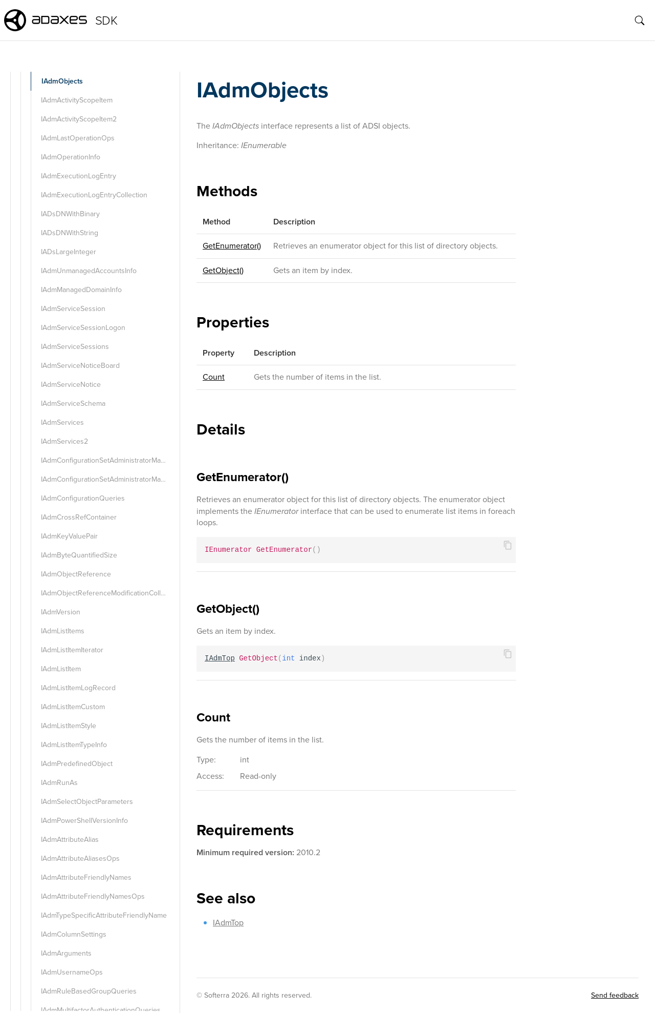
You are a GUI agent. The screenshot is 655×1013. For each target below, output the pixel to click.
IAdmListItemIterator (72, 650)
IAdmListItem (61, 669)
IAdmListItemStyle (68, 725)
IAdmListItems (62, 631)
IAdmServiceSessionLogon (83, 327)
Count (214, 377)
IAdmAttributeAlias (70, 839)
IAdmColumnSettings (73, 934)
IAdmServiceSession (73, 308)
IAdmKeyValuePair (69, 536)
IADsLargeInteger (68, 251)
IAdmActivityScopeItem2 (79, 119)
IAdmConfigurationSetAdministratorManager (109, 460)
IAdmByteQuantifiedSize (79, 555)
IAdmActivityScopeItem (77, 100)
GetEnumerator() (232, 246)
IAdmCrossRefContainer (79, 517)
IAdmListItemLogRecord (78, 688)
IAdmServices (62, 422)
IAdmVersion (60, 612)
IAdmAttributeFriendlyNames (86, 877)
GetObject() (223, 270)
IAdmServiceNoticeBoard (80, 365)
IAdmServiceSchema (73, 403)
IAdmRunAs (59, 782)
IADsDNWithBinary (70, 214)
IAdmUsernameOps (72, 972)
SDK (106, 20)
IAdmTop (228, 922)
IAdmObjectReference (76, 574)
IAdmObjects (62, 81)
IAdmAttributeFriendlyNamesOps (93, 896)
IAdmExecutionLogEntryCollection (94, 195)
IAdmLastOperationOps (78, 138)
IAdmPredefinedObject (77, 763)
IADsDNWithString (69, 233)
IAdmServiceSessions (75, 346)
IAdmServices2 (64, 441)
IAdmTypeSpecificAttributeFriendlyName (104, 915)
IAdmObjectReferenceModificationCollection (109, 593)
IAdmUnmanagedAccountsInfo (89, 270)
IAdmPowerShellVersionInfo (84, 820)
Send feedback (615, 995)
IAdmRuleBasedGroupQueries (89, 991)
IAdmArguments (66, 953)
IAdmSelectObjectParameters (87, 801)
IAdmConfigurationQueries (83, 498)
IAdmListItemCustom (73, 706)
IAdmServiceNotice (71, 384)
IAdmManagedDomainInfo (81, 289)
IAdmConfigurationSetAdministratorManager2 (109, 479)
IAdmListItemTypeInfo (74, 744)
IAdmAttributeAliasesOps (80, 858)
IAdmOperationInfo (70, 157)
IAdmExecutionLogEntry (78, 176)
